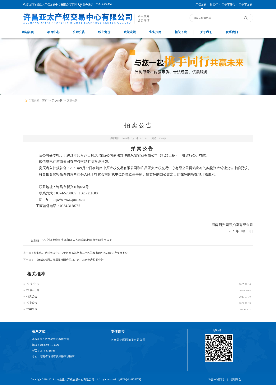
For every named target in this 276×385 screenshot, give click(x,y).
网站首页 (28, 32)
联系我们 (232, 32)
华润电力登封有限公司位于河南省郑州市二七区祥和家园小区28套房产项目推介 (81, 252)
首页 (45, 100)
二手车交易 (245, 4)
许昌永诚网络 (216, 379)
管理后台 (235, 379)
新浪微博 (58, 239)
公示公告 (79, 32)
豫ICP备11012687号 (129, 379)
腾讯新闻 (86, 239)
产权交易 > (202, 4)
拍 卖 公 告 (32, 283)
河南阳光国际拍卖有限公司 (128, 339)
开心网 (68, 239)
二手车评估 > (229, 4)
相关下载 (181, 32)
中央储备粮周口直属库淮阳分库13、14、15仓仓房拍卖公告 (69, 259)
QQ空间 (47, 239)
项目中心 (53, 32)
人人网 (77, 239)
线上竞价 (104, 32)
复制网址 (98, 239)
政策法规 (130, 32)
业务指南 (155, 32)
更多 (106, 239)
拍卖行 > (215, 4)
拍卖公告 (31, 296)
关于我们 (206, 32)
